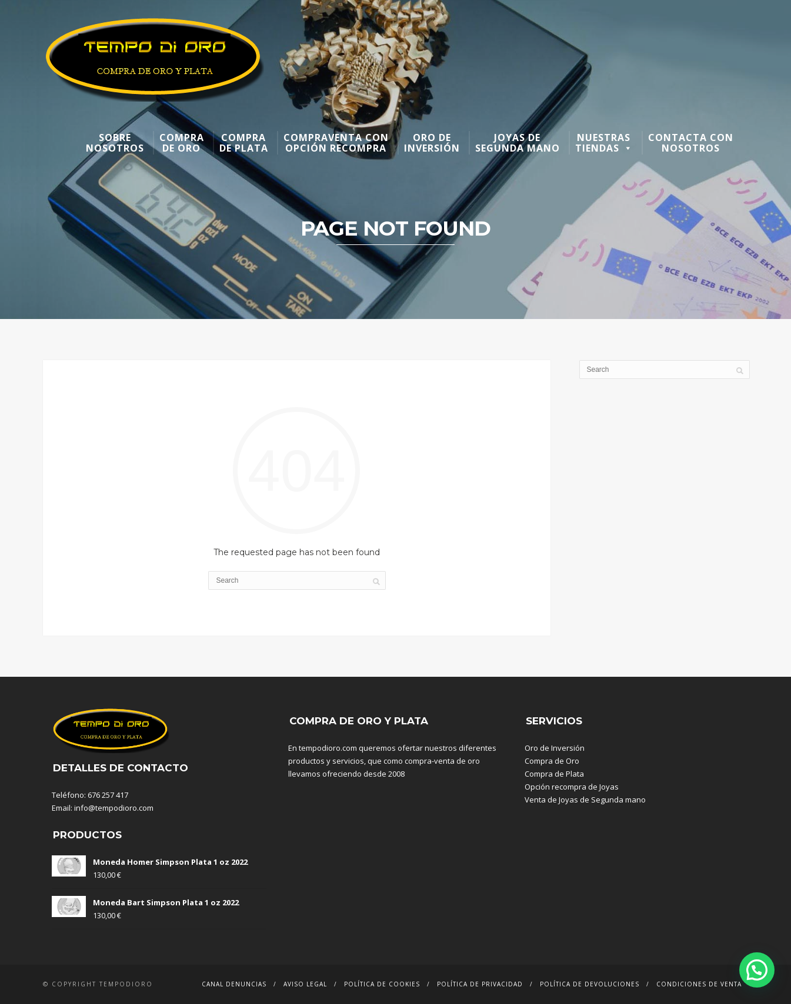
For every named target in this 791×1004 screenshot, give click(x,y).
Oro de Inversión (555, 748)
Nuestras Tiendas (604, 143)
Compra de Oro (552, 760)
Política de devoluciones (589, 984)
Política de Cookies (382, 984)
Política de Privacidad (480, 984)
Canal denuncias (234, 984)
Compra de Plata (554, 773)
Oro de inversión (432, 143)
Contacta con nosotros (690, 143)
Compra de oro (181, 143)
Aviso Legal (305, 984)
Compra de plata (243, 143)
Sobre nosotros (115, 143)
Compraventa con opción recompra (336, 143)
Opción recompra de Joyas (572, 786)
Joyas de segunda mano (517, 143)
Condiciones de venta (699, 984)
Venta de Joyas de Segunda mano (585, 799)
